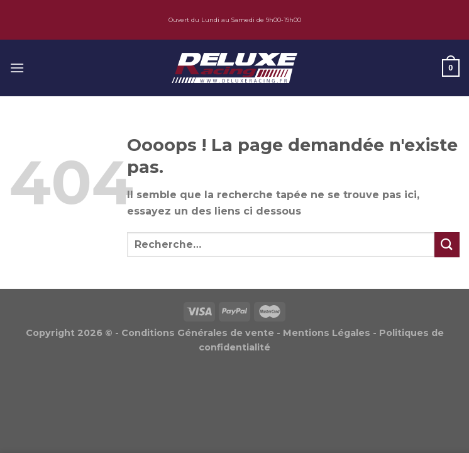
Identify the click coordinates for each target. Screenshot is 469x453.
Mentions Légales (326, 332)
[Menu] (17, 67)
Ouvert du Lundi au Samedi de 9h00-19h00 (234, 19)
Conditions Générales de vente (197, 332)
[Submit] (447, 244)
